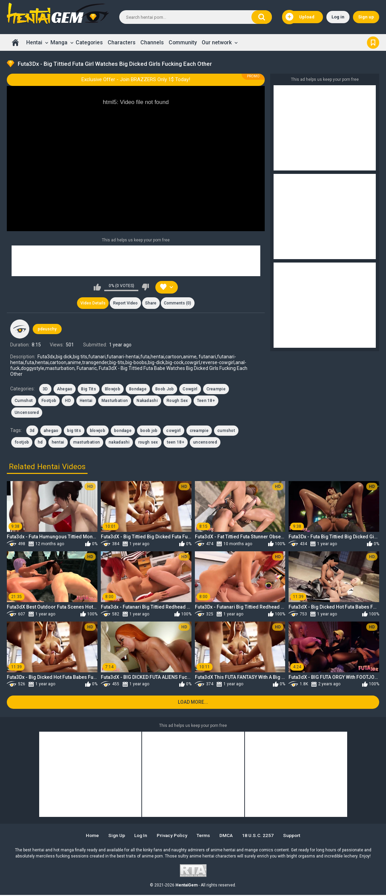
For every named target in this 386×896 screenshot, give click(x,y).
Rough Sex (177, 401)
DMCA (228, 836)
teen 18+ (175, 442)
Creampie (216, 389)
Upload (299, 17)
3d (32, 431)
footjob (22, 442)
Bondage (137, 389)
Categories (89, 42)
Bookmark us (373, 42)
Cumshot (24, 401)
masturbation (86, 442)
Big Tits (88, 389)
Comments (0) (178, 303)
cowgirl (173, 431)
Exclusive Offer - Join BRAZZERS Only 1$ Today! (135, 79)
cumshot (226, 431)
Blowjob (112, 389)
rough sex (148, 442)
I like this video (97, 287)
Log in (337, 16)
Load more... (193, 703)
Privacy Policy (172, 836)
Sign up (366, 16)
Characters (122, 42)
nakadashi (119, 442)
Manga (58, 42)
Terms (204, 836)
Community (183, 42)
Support (295, 836)
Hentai (34, 42)
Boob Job (164, 389)
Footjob (49, 401)
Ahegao (65, 389)
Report (125, 303)
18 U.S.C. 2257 (260, 836)
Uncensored (27, 412)
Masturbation (115, 401)
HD (68, 401)
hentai (58, 442)
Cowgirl (190, 389)
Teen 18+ (206, 401)
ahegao (51, 431)
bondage (123, 431)
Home (15, 42)
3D (45, 389)
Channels (152, 42)
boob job (148, 431)
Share (151, 303)
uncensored (205, 442)
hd (40, 442)
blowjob (97, 431)
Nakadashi (147, 401)
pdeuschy (47, 329)
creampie (199, 431)
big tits (74, 431)
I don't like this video (145, 287)
